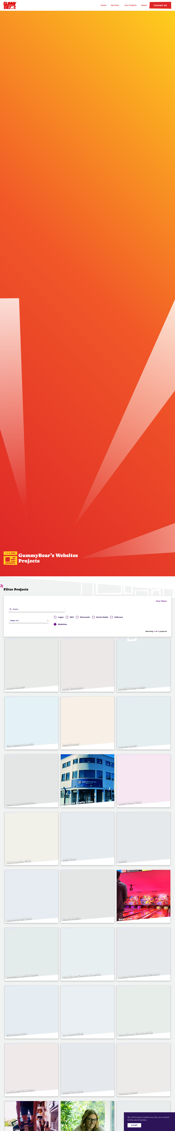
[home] (12, 5)
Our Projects (131, 5)
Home (103, 5)
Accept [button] (134, 1125)
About (144, 5)
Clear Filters (161, 601)
